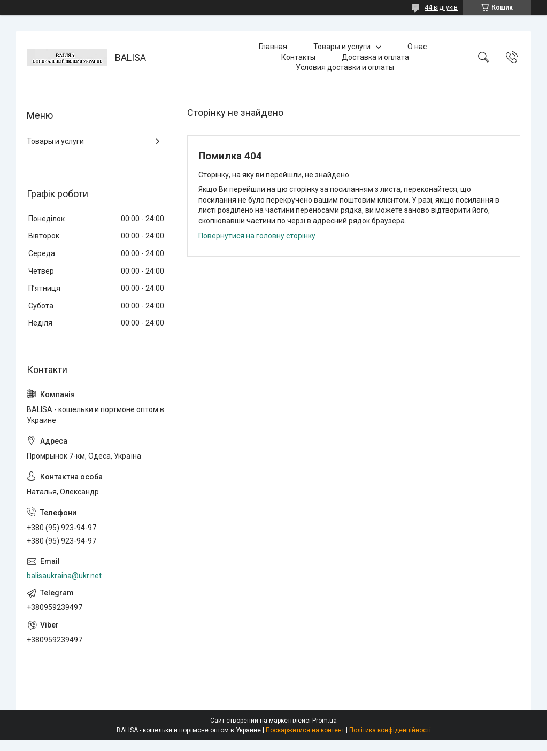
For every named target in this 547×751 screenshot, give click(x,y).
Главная (273, 46)
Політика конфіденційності (390, 730)
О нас (417, 46)
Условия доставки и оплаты (345, 67)
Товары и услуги (342, 46)
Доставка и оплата (375, 57)
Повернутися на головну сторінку (256, 235)
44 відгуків (441, 7)
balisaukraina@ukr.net (64, 575)
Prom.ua (324, 720)
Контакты (298, 57)
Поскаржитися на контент (305, 730)
